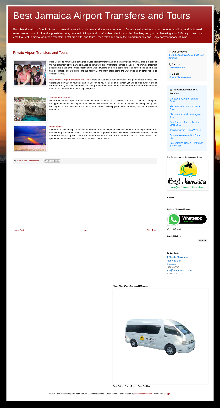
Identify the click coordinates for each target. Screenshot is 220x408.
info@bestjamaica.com (180, 77)
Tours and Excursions (59, 97)
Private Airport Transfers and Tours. (41, 53)
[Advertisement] (85, 202)
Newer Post (19, 230)
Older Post (151, 230)
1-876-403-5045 (177, 67)
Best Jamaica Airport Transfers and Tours (101, 15)
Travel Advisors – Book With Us (185, 130)
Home (85, 230)
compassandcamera (143, 394)
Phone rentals (55, 127)
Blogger (167, 394)
